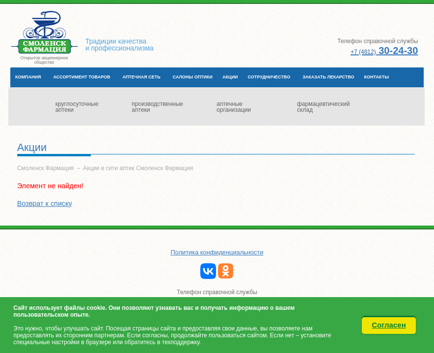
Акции (230, 77)
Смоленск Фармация (45, 168)
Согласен (389, 325)
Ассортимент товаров (81, 77)
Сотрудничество (269, 77)
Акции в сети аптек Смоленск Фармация (138, 168)
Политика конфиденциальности (217, 252)
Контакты (376, 77)
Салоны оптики (193, 77)
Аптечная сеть (142, 77)
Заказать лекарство (328, 77)
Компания (28, 77)
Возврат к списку (44, 203)
